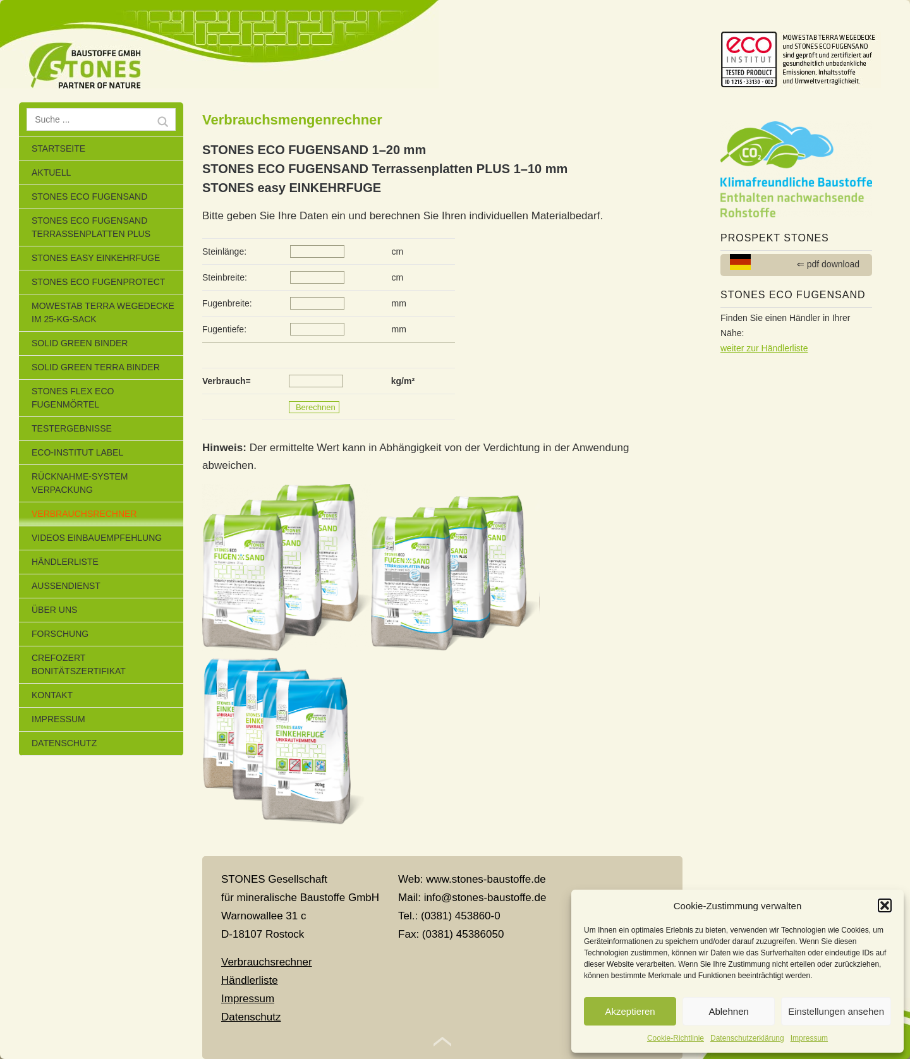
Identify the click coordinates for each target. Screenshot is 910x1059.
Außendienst (66, 586)
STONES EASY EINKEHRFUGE (96, 258)
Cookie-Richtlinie (675, 1038)
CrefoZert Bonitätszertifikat (79, 664)
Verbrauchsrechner (84, 514)
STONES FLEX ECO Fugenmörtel (73, 397)
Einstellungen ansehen (836, 1011)
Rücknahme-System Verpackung (80, 483)
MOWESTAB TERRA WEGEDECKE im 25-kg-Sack (103, 312)
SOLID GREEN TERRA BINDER (96, 367)
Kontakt (52, 695)
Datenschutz (64, 743)
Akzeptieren (630, 1011)
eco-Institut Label (77, 452)
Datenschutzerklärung (747, 1038)
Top (442, 1042)
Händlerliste (65, 562)
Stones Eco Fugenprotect (98, 282)
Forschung (60, 634)
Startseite (58, 148)
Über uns (54, 610)
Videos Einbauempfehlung (97, 538)
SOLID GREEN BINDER (80, 343)
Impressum (809, 1038)
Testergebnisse (72, 428)
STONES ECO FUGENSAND (89, 196)
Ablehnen (728, 1011)
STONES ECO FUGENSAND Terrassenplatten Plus (91, 227)
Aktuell (51, 172)
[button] (884, 905)
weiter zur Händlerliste (764, 348)
